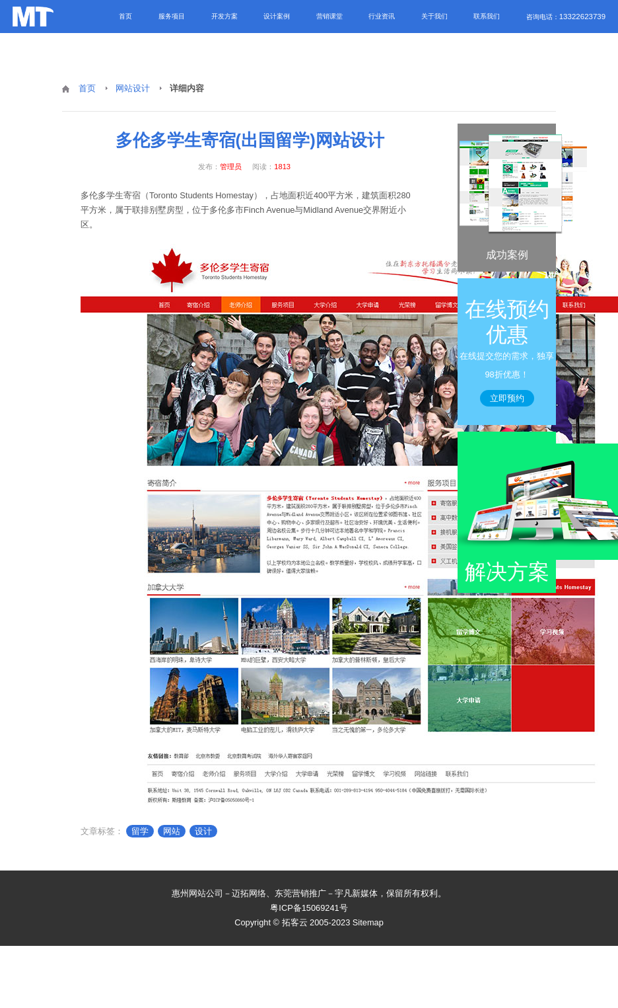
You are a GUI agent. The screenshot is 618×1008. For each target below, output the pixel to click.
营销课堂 (329, 16)
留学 (140, 831)
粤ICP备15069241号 (308, 908)
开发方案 (224, 16)
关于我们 (434, 16)
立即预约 (507, 398)
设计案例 (276, 16)
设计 (203, 831)
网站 (171, 831)
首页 (125, 16)
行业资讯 (381, 16)
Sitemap (368, 922)
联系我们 (486, 16)
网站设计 (133, 88)
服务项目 (171, 16)
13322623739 (582, 16)
